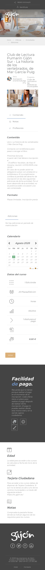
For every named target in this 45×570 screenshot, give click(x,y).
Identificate (24, 7)
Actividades (30, 40)
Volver (10, 355)
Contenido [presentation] (16, 115)
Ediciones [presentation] (12, 216)
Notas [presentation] (14, 121)
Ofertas (18, 40)
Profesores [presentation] (16, 128)
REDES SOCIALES (23, 2)
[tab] (16, 115)
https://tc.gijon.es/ (15, 495)
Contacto (27, 567)
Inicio (9, 40)
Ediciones (14, 42)
